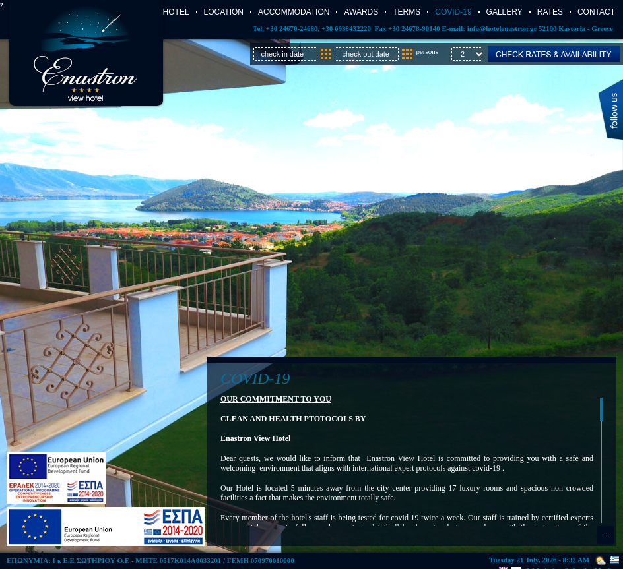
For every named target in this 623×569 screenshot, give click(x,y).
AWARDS (361, 11)
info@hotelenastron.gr (502, 28)
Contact (596, 11)
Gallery (504, 11)
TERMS (406, 11)
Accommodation (293, 11)
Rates (550, 11)
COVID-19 (453, 11)
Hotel (176, 11)
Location (224, 11)
